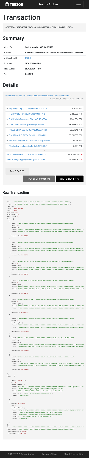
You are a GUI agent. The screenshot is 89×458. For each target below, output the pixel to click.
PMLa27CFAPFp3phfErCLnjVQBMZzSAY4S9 (28, 130)
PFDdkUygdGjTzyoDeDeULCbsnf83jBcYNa (27, 114)
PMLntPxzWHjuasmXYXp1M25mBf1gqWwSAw (29, 140)
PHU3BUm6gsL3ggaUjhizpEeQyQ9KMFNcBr (26, 160)
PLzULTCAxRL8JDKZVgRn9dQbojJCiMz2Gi (27, 135)
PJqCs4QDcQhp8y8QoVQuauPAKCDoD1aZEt (28, 108)
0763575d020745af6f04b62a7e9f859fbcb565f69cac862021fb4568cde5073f (38, 96)
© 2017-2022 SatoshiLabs (19, 454)
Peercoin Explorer (48, 4)
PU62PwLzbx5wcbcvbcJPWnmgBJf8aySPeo (28, 119)
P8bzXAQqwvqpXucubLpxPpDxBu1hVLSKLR (28, 146)
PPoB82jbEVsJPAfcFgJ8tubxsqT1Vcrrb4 (26, 125)
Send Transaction (74, 454)
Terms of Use (49, 454)
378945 (28, 58)
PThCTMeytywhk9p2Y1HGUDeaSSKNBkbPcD (26, 154)
